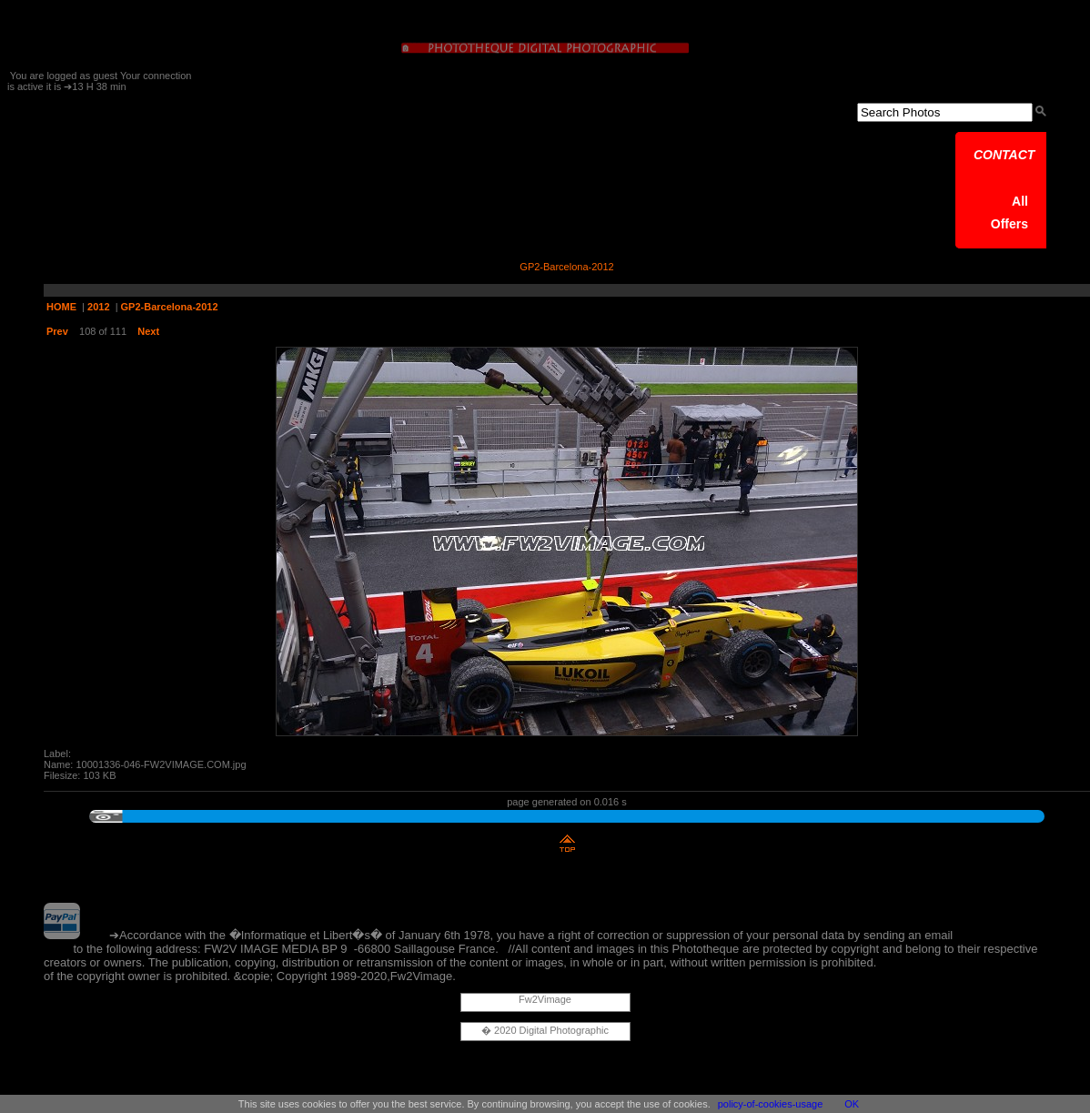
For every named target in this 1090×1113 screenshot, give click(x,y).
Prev (57, 331)
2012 (98, 306)
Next (148, 331)
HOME (61, 306)
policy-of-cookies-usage (770, 1103)
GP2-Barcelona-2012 (169, 306)
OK (851, 1103)
